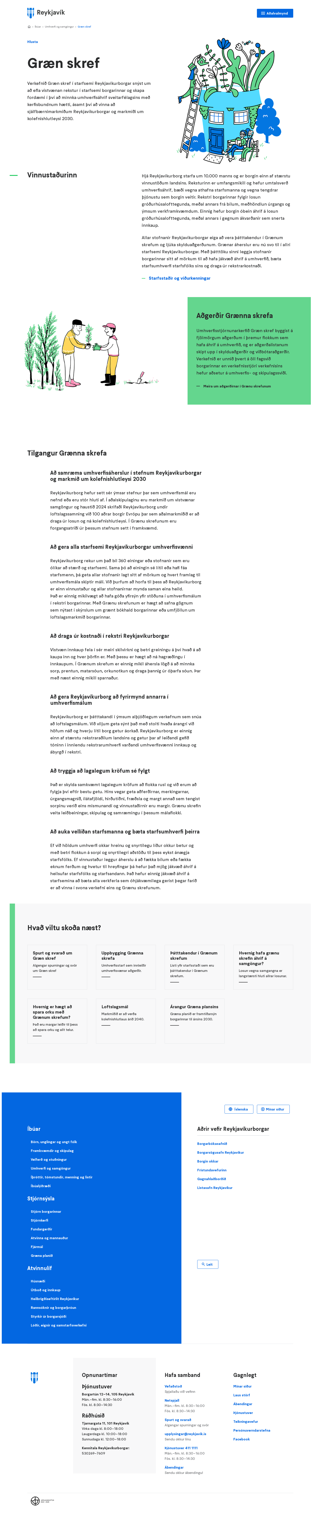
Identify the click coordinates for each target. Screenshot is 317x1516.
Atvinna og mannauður (49, 1238)
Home (29, 27)
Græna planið (42, 1255)
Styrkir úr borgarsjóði (48, 1316)
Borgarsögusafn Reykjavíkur (220, 1152)
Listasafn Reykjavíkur (214, 1187)
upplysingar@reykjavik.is (195, 1437)
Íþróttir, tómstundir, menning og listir (61, 1177)
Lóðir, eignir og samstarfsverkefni (59, 1325)
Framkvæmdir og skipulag (52, 1150)
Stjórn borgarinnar (46, 1211)
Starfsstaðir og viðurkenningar (179, 278)
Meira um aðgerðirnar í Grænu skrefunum (237, 386)
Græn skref (84, 26)
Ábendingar (195, 1470)
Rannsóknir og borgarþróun (53, 1307)
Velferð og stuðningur (49, 1159)
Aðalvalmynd (277, 13)
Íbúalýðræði (41, 1186)
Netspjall (195, 1406)
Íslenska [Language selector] (241, 1109)
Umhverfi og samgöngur (59, 26)
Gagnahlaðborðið (211, 1179)
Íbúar (38, 26)
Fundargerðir (41, 1229)
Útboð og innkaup (46, 1290)
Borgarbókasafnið (212, 1143)
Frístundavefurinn (212, 1170)
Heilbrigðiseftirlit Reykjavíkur (55, 1299)
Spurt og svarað (195, 1422)
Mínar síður (275, 1109)
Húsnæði (38, 1281)
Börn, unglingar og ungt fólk (54, 1142)
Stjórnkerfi (39, 1220)
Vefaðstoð (195, 1389)
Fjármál (37, 1246)
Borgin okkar (207, 1161)
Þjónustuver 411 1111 (195, 1453)
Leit (209, 1264)
